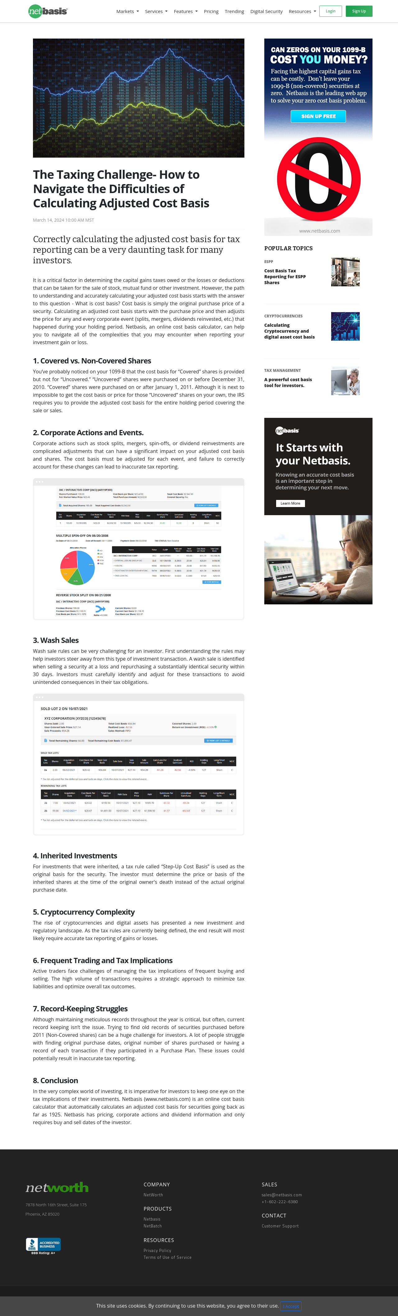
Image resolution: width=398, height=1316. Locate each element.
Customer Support (280, 1226)
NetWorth (153, 1195)
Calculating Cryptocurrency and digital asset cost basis (289, 331)
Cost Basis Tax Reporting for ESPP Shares (285, 276)
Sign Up (359, 11)
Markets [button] (125, 11)
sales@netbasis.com (282, 1195)
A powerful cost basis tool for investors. (288, 382)
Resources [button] (300, 11)
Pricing (211, 11)
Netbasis (152, 1219)
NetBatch (153, 1226)
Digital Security (266, 11)
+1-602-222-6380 (280, 1201)
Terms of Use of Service (168, 1257)
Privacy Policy (157, 1250)
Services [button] (154, 11)
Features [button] (184, 11)
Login (331, 11)
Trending (234, 11)
